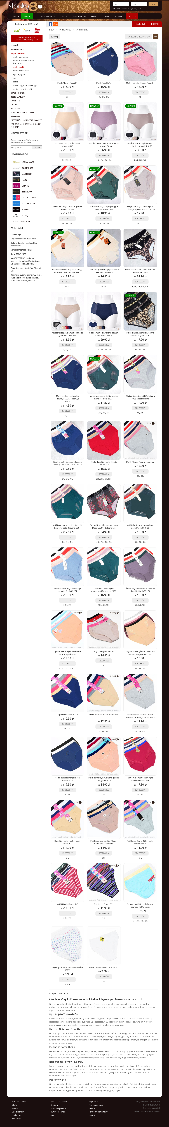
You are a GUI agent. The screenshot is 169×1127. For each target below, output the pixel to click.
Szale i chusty (18, 93)
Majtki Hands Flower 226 (67, 714)
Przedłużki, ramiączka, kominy (26, 120)
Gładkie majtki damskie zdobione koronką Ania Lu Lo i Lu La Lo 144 (67, 463)
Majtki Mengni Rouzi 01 (67, 83)
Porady (94, 16)
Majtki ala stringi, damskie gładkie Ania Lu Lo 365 (67, 207)
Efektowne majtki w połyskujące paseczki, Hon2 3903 (104, 207)
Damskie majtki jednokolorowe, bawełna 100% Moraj (140, 905)
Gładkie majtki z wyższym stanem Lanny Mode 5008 (104, 144)
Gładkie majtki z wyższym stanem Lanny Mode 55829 (104, 334)
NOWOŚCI (15, 45)
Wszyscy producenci (21, 221)
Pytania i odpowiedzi (58, 1101)
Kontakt (119, 16)
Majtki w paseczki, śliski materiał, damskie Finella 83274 (104, 397)
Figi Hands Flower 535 (104, 904)
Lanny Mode (28, 162)
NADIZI (25, 179)
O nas (52, 1115)
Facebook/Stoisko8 (25, 263)
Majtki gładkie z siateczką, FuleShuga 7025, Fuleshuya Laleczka (67, 399)
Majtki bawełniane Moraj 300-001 (103, 967)
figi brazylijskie (19, 74)
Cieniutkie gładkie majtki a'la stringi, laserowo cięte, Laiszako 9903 (67, 271)
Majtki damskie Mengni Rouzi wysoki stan (67, 779)
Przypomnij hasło (96, 1105)
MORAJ (25, 215)
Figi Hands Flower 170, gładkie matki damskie (140, 842)
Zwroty (64, 16)
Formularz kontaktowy (98, 1112)
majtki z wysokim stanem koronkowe (23, 62)
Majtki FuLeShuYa (103, 83)
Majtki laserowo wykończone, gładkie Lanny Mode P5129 (140, 144)
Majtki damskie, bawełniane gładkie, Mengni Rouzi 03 (103, 779)
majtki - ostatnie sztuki (22, 89)
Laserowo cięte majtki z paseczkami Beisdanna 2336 (103, 589)
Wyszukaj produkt (19, 1101)
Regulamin (54, 1105)
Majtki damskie (65, 30)
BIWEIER (25, 209)
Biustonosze (17, 49)
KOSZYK (132, 16)
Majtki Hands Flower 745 (67, 904)
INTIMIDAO (27, 191)
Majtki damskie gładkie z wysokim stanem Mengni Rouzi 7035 (140, 652)
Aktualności (79, 16)
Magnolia (27, 174)
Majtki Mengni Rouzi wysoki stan (140, 462)
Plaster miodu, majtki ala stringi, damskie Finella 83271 (67, 589)
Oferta (15, 16)
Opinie (107, 16)
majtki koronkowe (20, 57)
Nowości (15, 1108)
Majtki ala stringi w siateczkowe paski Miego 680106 (140, 526)
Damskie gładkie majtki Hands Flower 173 (67, 842)
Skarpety (15, 100)
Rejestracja (93, 1101)
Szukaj (27, 16)
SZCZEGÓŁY (67, 92)
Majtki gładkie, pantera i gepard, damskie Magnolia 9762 (140, 334)
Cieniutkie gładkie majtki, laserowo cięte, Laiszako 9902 (104, 271)
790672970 (21, 254)
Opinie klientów (18, 1112)
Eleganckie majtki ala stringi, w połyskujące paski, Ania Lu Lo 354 (140, 207)
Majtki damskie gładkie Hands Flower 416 (104, 463)
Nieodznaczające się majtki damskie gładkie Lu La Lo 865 (67, 334)
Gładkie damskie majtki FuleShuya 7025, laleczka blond (140, 397)
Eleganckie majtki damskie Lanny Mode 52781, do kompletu (104, 526)
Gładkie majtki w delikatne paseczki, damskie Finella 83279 (140, 589)
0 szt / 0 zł (140, 24)
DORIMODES (27, 168)
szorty (15, 78)
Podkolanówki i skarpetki (24, 112)
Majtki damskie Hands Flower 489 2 (104, 716)
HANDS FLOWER (29, 197)
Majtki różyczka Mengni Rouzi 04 (140, 83)
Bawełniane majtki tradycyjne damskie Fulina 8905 (140, 779)
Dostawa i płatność (45, 16)
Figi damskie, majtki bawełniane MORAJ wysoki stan (67, 652)
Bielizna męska (18, 97)
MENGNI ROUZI (28, 203)
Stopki (14, 104)
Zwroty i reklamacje (58, 1112)
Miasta (92, 1108)
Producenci (16, 1115)
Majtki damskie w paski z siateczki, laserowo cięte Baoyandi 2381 (67, 526)
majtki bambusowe (21, 70)
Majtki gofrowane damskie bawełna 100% (67, 968)
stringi (15, 81)
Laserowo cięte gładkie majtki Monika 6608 (67, 144)
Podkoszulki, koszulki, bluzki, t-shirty (26, 125)
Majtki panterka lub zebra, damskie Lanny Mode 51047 (140, 271)
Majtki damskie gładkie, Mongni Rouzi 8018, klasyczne (103, 842)
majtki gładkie (82, 30)
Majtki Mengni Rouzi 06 (104, 651)
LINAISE (25, 185)
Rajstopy (15, 108)
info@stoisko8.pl (25, 249)
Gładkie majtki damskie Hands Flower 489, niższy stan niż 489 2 (140, 716)
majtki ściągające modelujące (25, 85)
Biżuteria (15, 116)
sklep (51, 30)
